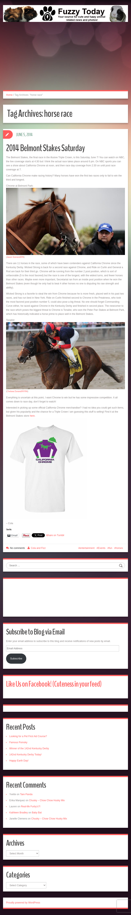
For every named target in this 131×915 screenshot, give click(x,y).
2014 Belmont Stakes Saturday (45, 148)
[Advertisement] (65, 60)
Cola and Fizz (38, 548)
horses (119, 548)
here (32, 415)
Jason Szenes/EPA (15, 257)
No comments (17, 548)
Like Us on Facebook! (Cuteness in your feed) (53, 684)
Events (102, 548)
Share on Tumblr (55, 535)
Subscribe (16, 658)
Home (9, 95)
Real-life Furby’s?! (30, 806)
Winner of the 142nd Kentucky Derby (29, 748)
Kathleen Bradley (18, 812)
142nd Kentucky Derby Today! (25, 754)
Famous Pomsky (18, 742)
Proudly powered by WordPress (23, 902)
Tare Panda (26, 794)
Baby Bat (37, 812)
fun (110, 548)
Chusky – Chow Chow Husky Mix (47, 800)
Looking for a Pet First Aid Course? (28, 736)
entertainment (87, 548)
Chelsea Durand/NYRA (17, 391)
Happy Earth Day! (19, 760)
